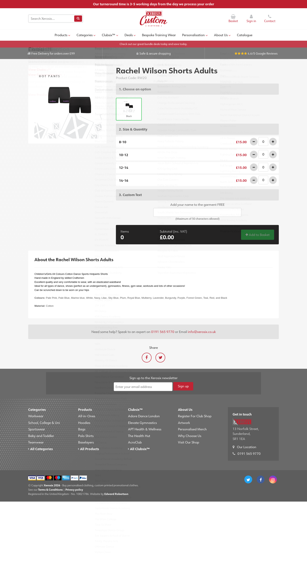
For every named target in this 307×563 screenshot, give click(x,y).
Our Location (246, 447)
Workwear (35, 416)
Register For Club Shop (194, 416)
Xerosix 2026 (52, 485)
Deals (130, 35)
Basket (233, 18)
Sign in (251, 18)
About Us (222, 35)
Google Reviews (266, 53)
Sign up (183, 386)
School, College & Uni (44, 422)
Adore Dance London (144, 416)
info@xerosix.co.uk (202, 331)
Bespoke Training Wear (159, 35)
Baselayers (86, 442)
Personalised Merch (192, 429)
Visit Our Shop (188, 442)
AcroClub (135, 442)
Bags (81, 429)
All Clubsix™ (139, 449)
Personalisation (195, 35)
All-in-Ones (86, 416)
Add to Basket (258, 234)
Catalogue (244, 35)
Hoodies (84, 422)
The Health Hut (139, 435)
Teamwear (36, 442)
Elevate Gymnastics (142, 422)
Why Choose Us (189, 435)
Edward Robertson (116, 494)
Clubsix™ (110, 35)
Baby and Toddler (41, 435)
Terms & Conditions (50, 489)
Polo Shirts (86, 435)
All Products (88, 449)
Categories (86, 35)
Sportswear (36, 429)
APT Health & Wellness (144, 429)
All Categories (40, 449)
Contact (270, 18)
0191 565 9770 (162, 331)
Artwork (184, 422)
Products (62, 35)
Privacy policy (74, 489)
